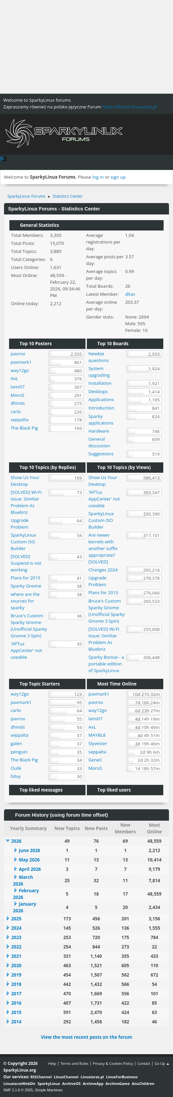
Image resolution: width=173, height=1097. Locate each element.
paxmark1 (21, 362)
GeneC (95, 760)
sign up (118, 177)
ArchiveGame (118, 1083)
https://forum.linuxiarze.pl (129, 107)
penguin (19, 752)
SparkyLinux (49, 1083)
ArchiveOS (71, 1083)
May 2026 (29, 860)
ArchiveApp (93, 1083)
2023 (16, 937)
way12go (20, 370)
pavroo (18, 354)
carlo (16, 411)
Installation (100, 383)
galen (16, 743)
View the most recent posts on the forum (86, 1037)
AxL (14, 378)
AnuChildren (143, 1083)
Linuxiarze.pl (92, 1076)
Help (52, 1063)
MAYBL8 (97, 735)
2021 (16, 956)
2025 (16, 919)
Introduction (101, 408)
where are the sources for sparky (25, 601)
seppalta (19, 420)
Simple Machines (48, 1090)
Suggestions (101, 454)
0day (16, 776)
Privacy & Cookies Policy (113, 1063)
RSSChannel (41, 1076)
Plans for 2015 (26, 578)
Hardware (99, 431)
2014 (16, 1022)
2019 (16, 975)
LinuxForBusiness (121, 1076)
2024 (16, 928)
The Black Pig (24, 428)
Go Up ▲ (162, 1063)
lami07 (18, 387)
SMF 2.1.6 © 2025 (18, 1090)
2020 (16, 966)
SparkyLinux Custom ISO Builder (23, 541)
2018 (16, 984)
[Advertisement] (86, 47)
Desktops (98, 391)
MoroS (17, 395)
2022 (16, 947)
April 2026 (30, 869)
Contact (143, 1063)
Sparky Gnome (26, 586)
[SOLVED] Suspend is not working (26, 563)
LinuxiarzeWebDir (19, 1083)
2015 (16, 1012)
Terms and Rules (74, 1063)
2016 (16, 1003)
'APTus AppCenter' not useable (26, 650)
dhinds (18, 403)
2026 (16, 841)
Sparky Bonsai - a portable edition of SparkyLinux (106, 663)
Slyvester (98, 743)
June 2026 (29, 850)
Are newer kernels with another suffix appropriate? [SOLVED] (103, 548)
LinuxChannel (66, 1076)
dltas (130, 294)
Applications (101, 399)
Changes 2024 (103, 570)
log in (98, 177)
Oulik (16, 768)
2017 (16, 994)
